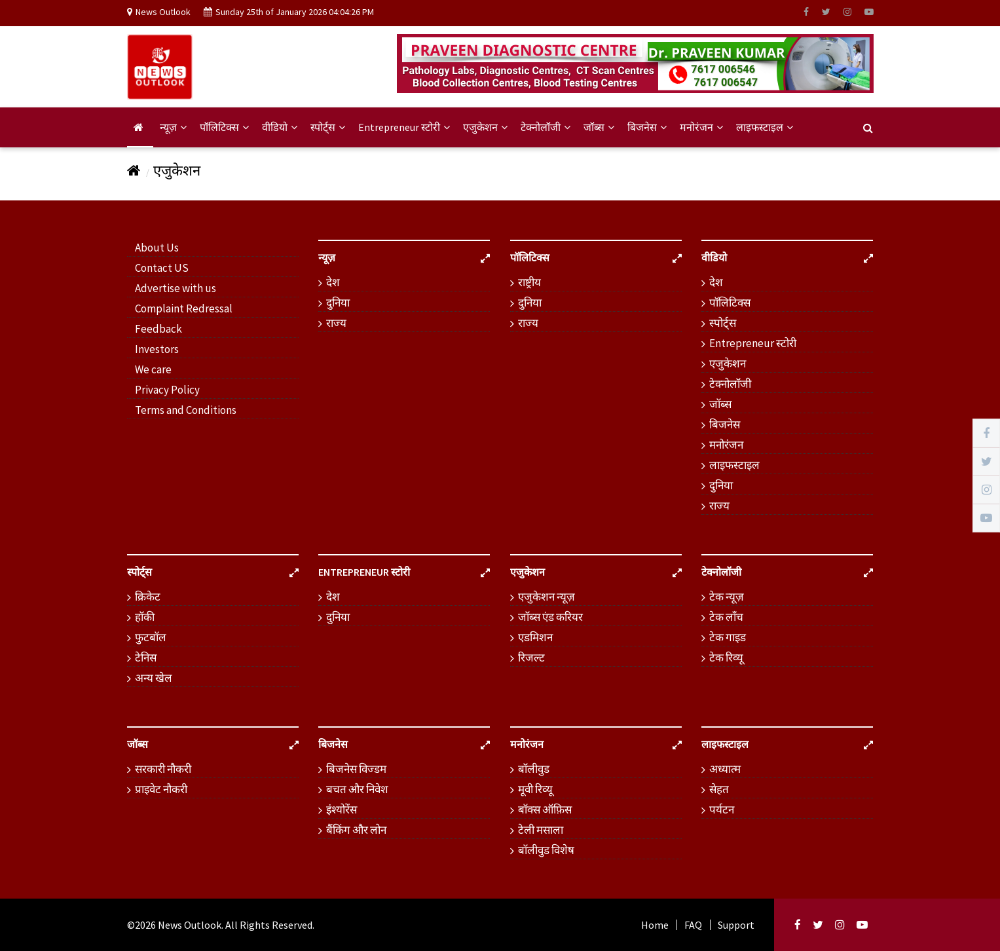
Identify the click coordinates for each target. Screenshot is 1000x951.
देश (333, 282)
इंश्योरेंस (341, 809)
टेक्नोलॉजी (545, 127)
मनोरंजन (701, 127)
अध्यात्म (725, 769)
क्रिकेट (147, 596)
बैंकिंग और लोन (356, 830)
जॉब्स (598, 127)
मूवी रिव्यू (535, 789)
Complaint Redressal (183, 308)
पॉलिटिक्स (224, 127)
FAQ (693, 925)
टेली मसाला (540, 830)
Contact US (162, 268)
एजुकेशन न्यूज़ (546, 596)
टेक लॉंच (726, 617)
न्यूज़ (173, 127)
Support (736, 925)
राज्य (336, 323)
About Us (157, 247)
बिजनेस (647, 127)
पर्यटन (721, 809)
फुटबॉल (150, 637)
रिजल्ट (531, 657)
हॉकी (145, 617)
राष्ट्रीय (529, 282)
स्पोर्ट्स (327, 127)
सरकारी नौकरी (163, 769)
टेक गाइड (727, 637)
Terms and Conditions (185, 410)
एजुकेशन (485, 127)
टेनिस (146, 657)
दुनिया (338, 302)
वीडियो (279, 127)
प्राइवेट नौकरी (161, 789)
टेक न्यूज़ (726, 596)
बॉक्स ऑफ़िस (545, 809)
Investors (157, 349)
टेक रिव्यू (726, 657)
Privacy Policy (167, 389)
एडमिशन (535, 637)
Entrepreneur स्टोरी (404, 127)
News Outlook (189, 924)
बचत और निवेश (357, 789)
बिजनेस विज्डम (356, 769)
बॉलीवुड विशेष (546, 850)
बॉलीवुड (533, 769)
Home (655, 925)
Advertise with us (175, 288)
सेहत (719, 789)
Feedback (158, 329)
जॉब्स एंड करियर (550, 617)
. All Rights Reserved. (267, 924)
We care (153, 369)
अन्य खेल (153, 678)
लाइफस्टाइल (764, 127)
